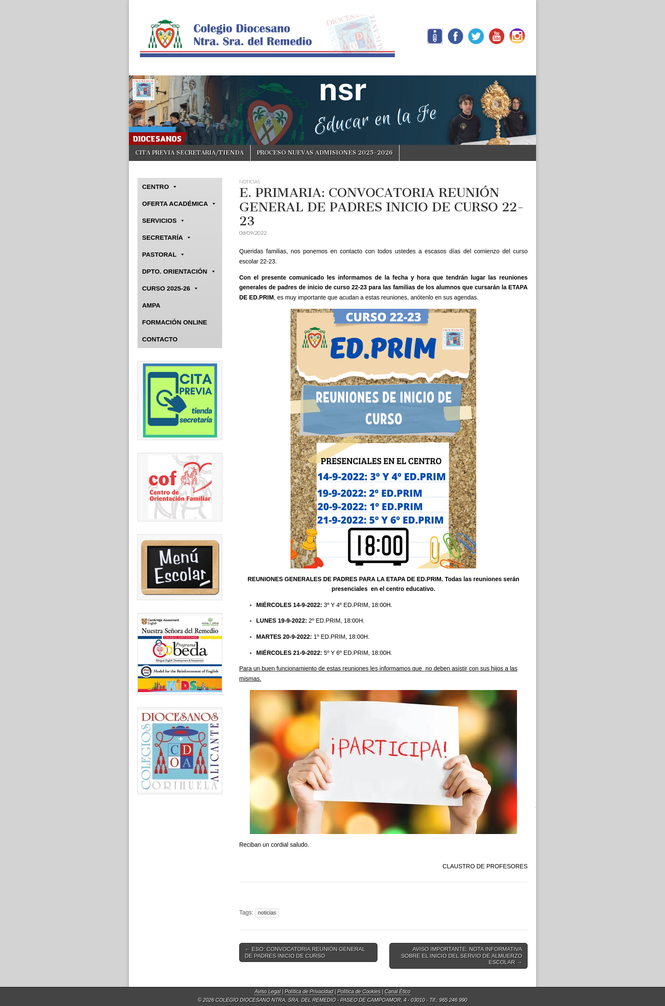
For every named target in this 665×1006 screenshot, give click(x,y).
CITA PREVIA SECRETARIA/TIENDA (189, 152)
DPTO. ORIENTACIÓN (179, 271)
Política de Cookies (358, 992)
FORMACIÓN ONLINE (174, 322)
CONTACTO (160, 339)
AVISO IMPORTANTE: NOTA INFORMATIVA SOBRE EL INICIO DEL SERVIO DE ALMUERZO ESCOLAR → (461, 955)
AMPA (151, 305)
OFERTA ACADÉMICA (179, 203)
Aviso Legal (267, 992)
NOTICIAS (249, 181)
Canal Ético (398, 992)
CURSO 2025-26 (170, 288)
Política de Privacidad (309, 992)
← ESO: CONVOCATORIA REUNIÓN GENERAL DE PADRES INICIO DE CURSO (305, 952)
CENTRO (160, 186)
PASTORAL (163, 254)
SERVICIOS (163, 220)
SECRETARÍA (167, 237)
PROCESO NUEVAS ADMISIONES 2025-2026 (325, 152)
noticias (267, 913)
